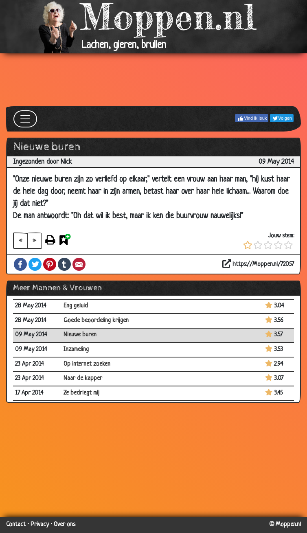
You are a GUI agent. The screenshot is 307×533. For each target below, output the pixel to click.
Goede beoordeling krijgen (96, 320)
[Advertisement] (153, 79)
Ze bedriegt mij (81, 393)
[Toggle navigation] (25, 118)
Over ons (64, 524)
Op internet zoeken (87, 364)
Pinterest (49, 264)
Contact (16, 524)
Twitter (35, 264)
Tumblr (64, 264)
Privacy (40, 524)
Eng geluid (76, 306)
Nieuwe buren (80, 334)
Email (79, 264)
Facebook (20, 264)
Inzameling (76, 349)
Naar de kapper (83, 378)
